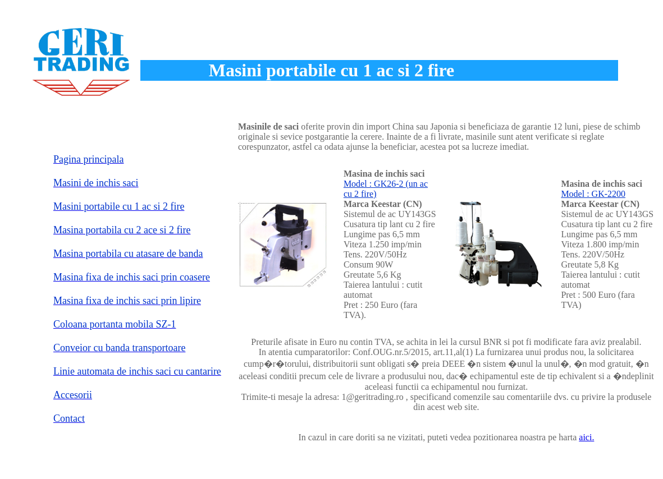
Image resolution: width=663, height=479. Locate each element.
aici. (586, 437)
